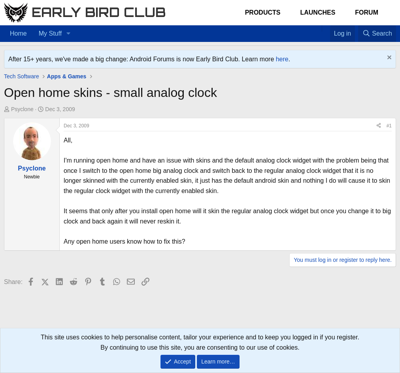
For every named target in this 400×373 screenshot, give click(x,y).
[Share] (379, 126)
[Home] (318, 28)
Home (18, 33)
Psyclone (22, 109)
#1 (389, 126)
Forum (366, 12)
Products (263, 12)
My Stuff (50, 33)
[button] (68, 33)
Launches (317, 12)
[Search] (377, 33)
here (282, 59)
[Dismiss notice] (388, 58)
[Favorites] (326, 28)
